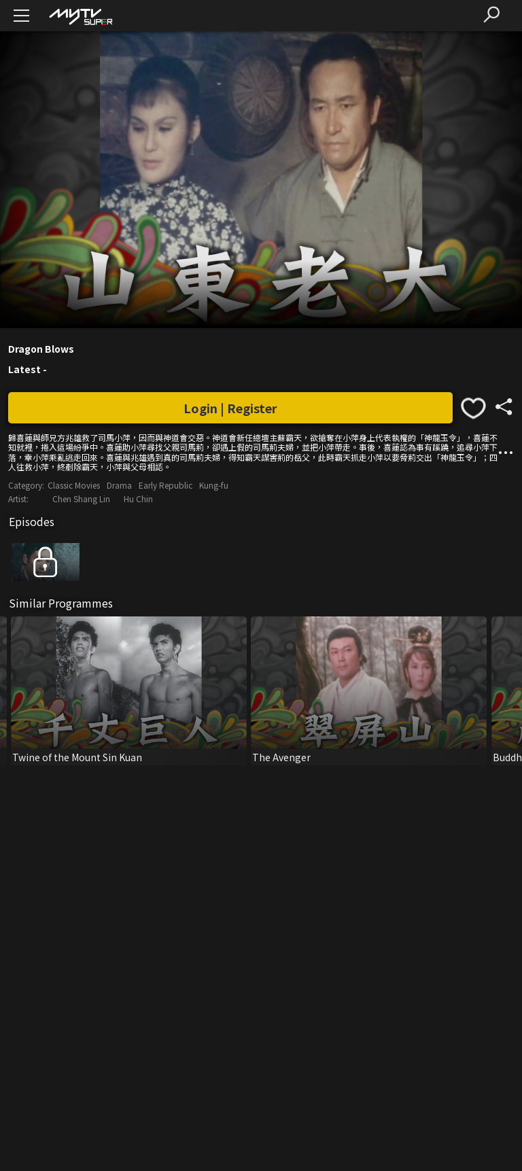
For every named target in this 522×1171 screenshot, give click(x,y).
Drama (119, 485)
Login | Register (230, 408)
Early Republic (165, 485)
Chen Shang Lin (81, 498)
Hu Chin (138, 498)
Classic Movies (74, 485)
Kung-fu (213, 485)
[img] (80, 16)
